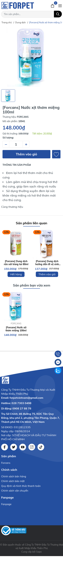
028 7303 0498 (21, 403)
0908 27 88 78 (21, 408)
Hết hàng (16, 274)
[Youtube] (22, 447)
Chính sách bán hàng (13, 476)
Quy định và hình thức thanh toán (21, 486)
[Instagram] (31, 447)
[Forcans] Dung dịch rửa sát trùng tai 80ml (16, 263)
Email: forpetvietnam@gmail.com (22, 397)
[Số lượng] (16, 144)
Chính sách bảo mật (13, 481)
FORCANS (16, 323)
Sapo (39, 551)
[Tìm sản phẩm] (31, 14)
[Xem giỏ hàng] (53, 5)
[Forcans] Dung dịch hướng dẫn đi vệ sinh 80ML (47, 263)
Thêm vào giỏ (26, 154)
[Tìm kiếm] (58, 14)
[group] (31, 57)
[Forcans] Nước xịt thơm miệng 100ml (16, 329)
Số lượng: (8, 137)
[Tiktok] (40, 447)
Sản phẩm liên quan (31, 223)
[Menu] (60, 5)
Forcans (5, 462)
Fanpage (6, 504)
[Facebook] (4, 447)
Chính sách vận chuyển (14, 490)
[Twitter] (13, 447)
